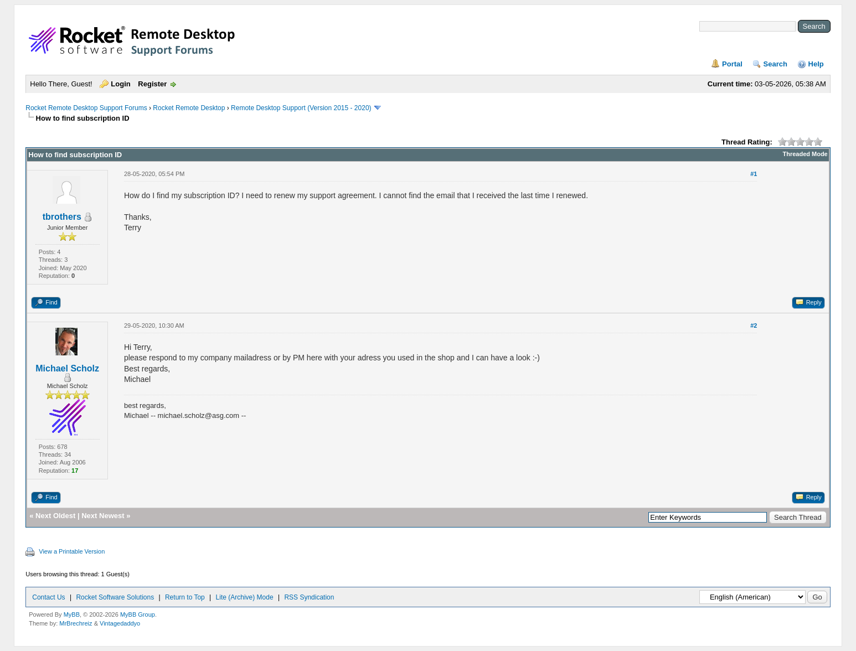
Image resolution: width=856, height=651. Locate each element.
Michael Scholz (67, 368)
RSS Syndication (309, 597)
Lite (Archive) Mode (245, 597)
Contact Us (48, 597)
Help (816, 64)
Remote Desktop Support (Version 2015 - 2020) (301, 108)
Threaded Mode (804, 154)
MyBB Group (137, 614)
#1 (753, 173)
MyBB (72, 614)
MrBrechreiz (75, 623)
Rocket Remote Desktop (189, 108)
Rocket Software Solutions (115, 597)
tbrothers (62, 216)
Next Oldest (55, 516)
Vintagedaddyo (120, 623)
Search (775, 64)
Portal (732, 64)
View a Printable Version (72, 551)
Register (152, 84)
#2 (753, 325)
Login (120, 84)
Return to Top (185, 597)
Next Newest (102, 516)
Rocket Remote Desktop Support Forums (86, 108)
